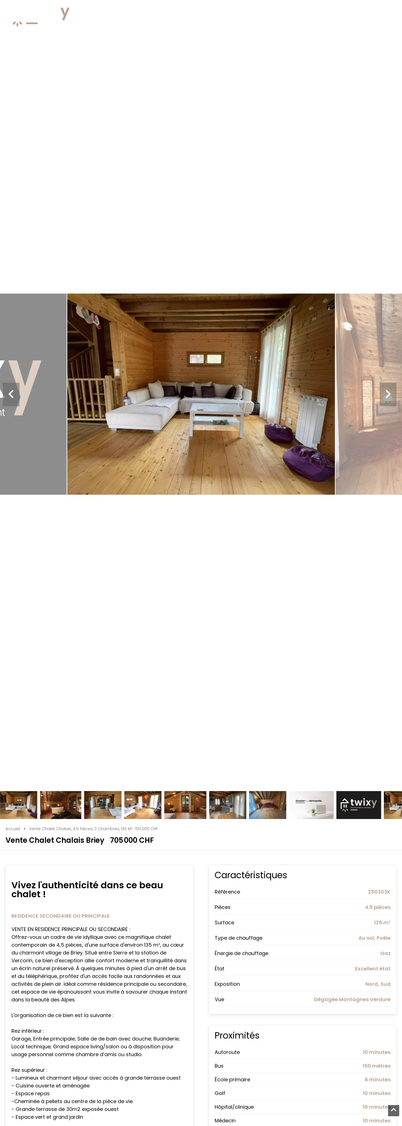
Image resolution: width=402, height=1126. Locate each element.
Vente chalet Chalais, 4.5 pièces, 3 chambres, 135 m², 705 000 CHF (93, 829)
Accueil (13, 829)
